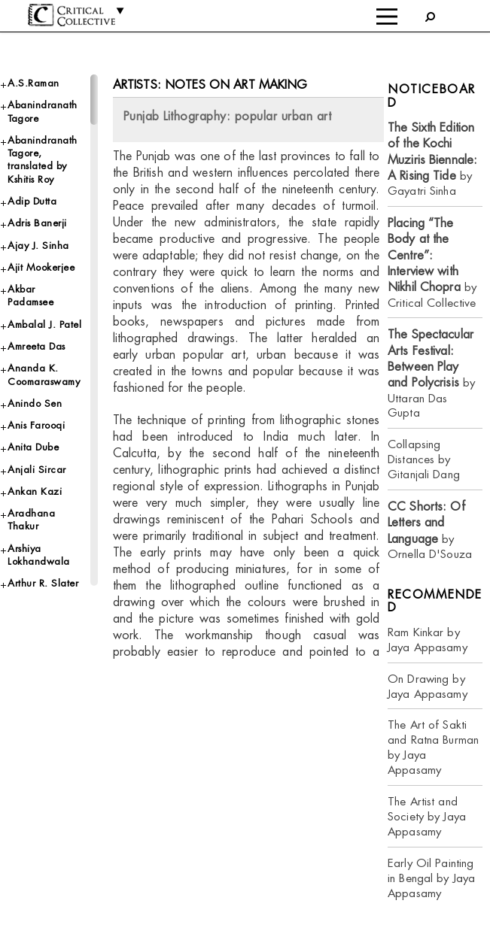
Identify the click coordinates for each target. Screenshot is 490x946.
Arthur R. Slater (43, 583)
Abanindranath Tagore (43, 111)
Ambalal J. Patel (44, 324)
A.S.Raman (33, 83)
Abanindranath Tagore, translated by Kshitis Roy (43, 160)
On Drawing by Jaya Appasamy (427, 686)
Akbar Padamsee (30, 295)
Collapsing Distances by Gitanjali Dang (424, 459)
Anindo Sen (35, 403)
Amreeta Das (36, 346)
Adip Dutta (32, 201)
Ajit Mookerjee (41, 267)
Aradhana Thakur (31, 519)
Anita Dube (33, 447)
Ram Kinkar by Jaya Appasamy (427, 639)
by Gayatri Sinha (432, 159)
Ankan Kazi (35, 491)
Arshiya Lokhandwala (39, 555)
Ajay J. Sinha (38, 245)
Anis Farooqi (36, 425)
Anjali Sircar (37, 469)
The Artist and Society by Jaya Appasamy (427, 816)
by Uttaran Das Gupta (431, 373)
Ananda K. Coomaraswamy (44, 374)
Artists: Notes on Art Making (210, 84)
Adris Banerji (37, 223)
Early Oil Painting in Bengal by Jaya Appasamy (431, 878)
